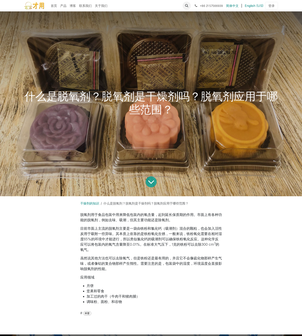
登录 (271, 6)
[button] (187, 6)
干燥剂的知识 (89, 203)
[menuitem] (54, 6)
